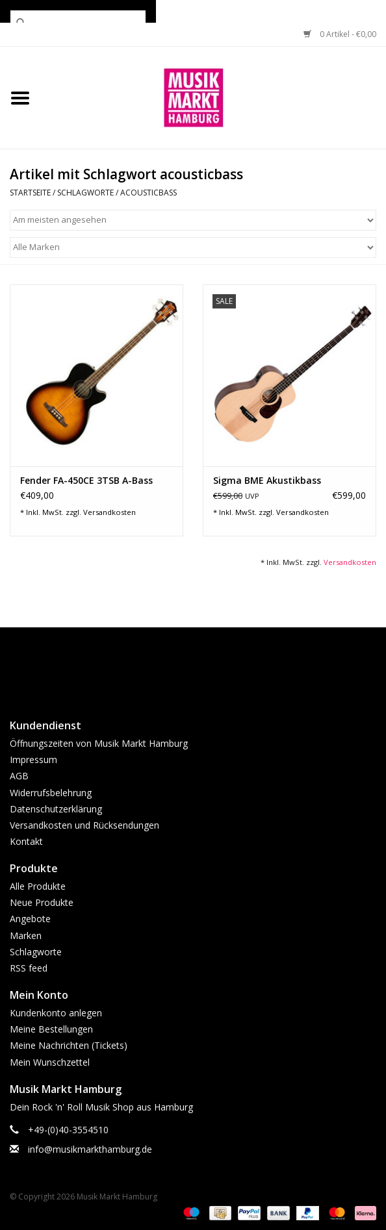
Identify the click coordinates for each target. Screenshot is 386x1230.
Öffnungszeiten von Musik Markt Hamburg (99, 743)
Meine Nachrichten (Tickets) (68, 1045)
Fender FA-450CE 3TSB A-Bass (86, 480)
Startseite (30, 192)
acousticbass (148, 192)
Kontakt (26, 841)
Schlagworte (85, 192)
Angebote (30, 918)
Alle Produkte (38, 886)
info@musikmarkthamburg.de (90, 1149)
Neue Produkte (41, 902)
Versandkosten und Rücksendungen (84, 825)
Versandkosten (109, 512)
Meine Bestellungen (51, 1029)
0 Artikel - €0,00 (339, 34)
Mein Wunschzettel (50, 1062)
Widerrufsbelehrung (51, 792)
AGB (19, 776)
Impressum (33, 759)
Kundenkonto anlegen (56, 1013)
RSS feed (28, 968)
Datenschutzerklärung (56, 809)
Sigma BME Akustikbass (267, 480)
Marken (26, 935)
